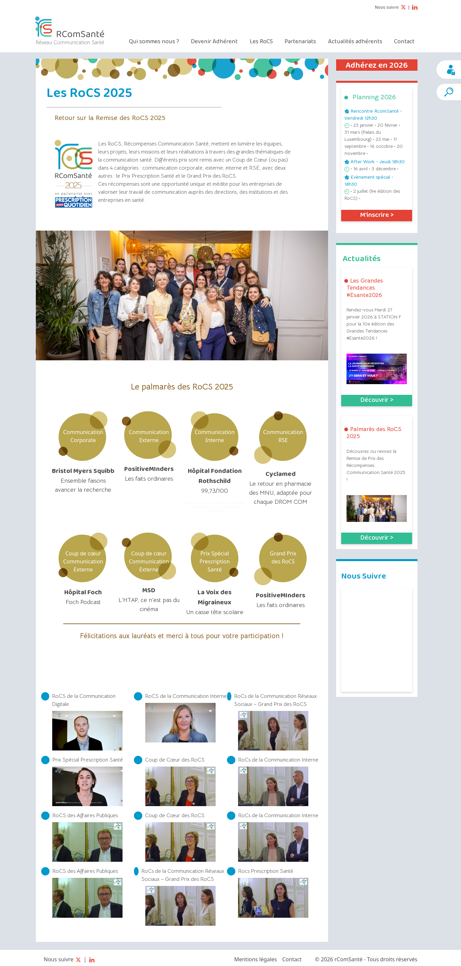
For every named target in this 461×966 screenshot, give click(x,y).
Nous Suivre (363, 576)
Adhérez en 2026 (376, 65)
